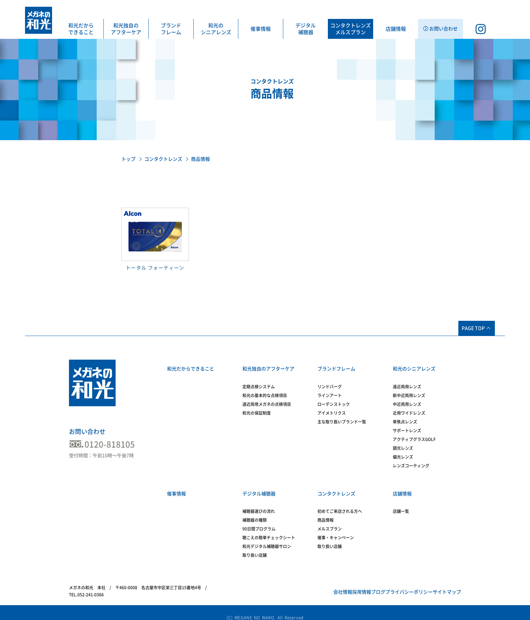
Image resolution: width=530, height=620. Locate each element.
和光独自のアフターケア (126, 29)
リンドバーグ (329, 383)
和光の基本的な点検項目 (264, 391)
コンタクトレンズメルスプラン (350, 29)
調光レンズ (403, 444)
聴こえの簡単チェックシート (268, 529)
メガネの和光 (38, 20)
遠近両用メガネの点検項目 (266, 400)
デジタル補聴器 (305, 29)
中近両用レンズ (407, 400)
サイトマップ (442, 584)
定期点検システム (258, 383)
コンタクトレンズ (163, 159)
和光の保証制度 (256, 409)
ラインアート (329, 391)
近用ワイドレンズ (409, 409)
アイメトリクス (331, 409)
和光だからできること (81, 29)
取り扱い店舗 (254, 547)
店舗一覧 (401, 503)
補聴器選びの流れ (258, 503)
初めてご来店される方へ (339, 503)
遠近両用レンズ (407, 383)
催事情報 (260, 28)
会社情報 (295, 584)
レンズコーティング (411, 462)
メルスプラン (329, 521)
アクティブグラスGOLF (414, 435)
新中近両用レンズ (409, 391)
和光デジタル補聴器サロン (266, 538)
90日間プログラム (258, 521)
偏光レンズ (403, 453)
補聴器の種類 (254, 512)
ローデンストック (333, 400)
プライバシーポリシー (393, 584)
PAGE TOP (473, 328)
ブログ (352, 584)
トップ (128, 159)
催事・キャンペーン (335, 529)
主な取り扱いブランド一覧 (341, 418)
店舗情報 (396, 28)
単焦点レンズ (405, 418)
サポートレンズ (407, 426)
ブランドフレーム (171, 29)
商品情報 (325, 512)
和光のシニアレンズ (216, 29)
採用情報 (325, 584)
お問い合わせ (87, 432)
